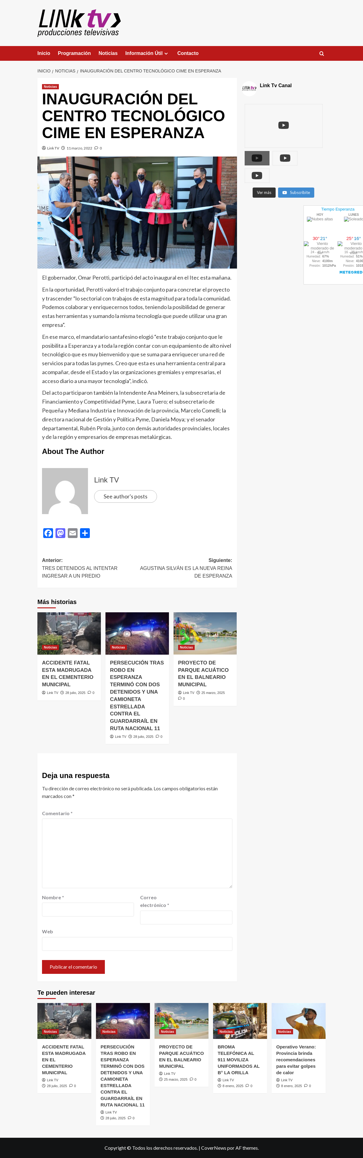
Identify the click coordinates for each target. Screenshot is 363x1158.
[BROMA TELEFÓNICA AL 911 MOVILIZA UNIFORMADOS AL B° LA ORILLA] (240, 1021)
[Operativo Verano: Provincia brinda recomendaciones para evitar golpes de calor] (299, 1021)
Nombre (53, 897)
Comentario (57, 813)
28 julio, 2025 (75, 693)
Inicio (43, 53)
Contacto (187, 53)
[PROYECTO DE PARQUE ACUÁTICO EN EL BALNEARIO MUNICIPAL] (205, 633)
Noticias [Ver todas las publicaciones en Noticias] (50, 86)
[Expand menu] (166, 53)
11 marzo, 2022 (79, 148)
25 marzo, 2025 (213, 693)
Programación (74, 53)
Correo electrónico (154, 901)
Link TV (53, 148)
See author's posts (125, 496)
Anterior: (89, 569)
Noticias (107, 53)
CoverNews (213, 1148)
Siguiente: (184, 569)
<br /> (269, 225)
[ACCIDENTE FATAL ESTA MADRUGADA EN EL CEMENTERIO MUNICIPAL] (69, 633)
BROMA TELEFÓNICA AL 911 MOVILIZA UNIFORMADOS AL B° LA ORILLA (239, 1059)
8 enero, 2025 (233, 1086)
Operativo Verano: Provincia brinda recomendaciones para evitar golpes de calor (296, 1059)
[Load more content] (264, 174)
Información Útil (147, 53)
